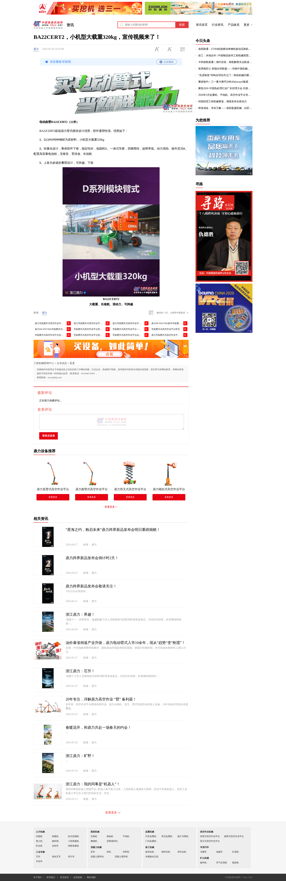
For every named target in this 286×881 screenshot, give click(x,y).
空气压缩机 (221, 862)
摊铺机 (94, 841)
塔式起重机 (166, 836)
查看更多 (53, 497)
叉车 (38, 856)
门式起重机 (150, 841)
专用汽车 (204, 847)
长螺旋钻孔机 (152, 856)
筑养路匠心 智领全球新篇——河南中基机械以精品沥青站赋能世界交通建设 (225, 68)
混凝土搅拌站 (97, 856)
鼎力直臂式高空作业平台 (53, 489)
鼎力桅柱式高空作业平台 (169, 489)
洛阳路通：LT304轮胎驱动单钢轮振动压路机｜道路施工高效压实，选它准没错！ (225, 49)
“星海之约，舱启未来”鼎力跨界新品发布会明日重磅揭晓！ (113, 530)
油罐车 (219, 852)
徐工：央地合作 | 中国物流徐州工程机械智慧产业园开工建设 (225, 55)
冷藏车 (203, 852)
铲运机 (39, 846)
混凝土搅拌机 (121, 856)
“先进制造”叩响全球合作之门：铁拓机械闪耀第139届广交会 (225, 75)
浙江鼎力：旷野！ (80, 756)
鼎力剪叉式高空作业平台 (130, 489)
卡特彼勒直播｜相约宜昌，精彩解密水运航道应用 (225, 62)
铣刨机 (110, 836)
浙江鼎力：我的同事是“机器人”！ (93, 784)
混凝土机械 (96, 847)
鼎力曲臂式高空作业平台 (92, 489)
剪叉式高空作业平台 (210, 841)
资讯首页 (202, 24)
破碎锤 (55, 841)
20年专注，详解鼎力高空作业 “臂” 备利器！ (101, 699)
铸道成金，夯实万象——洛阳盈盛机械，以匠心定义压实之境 (225, 108)
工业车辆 (40, 852)
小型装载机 (73, 841)
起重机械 (149, 831)
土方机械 (40, 831)
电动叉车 (56, 856)
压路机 (94, 836)
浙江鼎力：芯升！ (80, 671)
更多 (247, 24)
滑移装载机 (73, 846)
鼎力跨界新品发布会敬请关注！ (91, 586)
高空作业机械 (206, 831)
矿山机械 (204, 858)
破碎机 (203, 862)
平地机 (126, 836)
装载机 (55, 836)
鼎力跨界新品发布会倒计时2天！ (92, 558)
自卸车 (55, 846)
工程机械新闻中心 (44, 363)
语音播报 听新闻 (110, 62)
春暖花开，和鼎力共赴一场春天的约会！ (98, 727)
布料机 (126, 852)
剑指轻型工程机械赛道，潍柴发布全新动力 (222, 101)
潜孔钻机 (181, 852)
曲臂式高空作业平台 (234, 836)
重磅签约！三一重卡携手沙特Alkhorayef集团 (223, 81)
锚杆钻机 (165, 852)
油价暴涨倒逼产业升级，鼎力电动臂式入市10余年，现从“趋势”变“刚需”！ (125, 643)
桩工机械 (149, 847)
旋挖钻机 (149, 852)
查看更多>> (111, 507)
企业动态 (62, 363)
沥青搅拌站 (112, 841)
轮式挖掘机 (73, 836)
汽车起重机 (150, 836)
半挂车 (39, 861)
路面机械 (95, 831)
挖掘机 (39, 836)
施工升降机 (182, 836)
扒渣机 (235, 852)
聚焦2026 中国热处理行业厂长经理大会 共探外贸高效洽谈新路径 (225, 88)
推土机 (39, 841)
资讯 (70, 25)
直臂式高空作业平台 (210, 836)
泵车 (93, 852)
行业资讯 (217, 24)
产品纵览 (233, 24)
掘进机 (235, 862)
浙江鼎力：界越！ (80, 614)
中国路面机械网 (48, 25)
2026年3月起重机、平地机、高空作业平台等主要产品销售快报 (225, 95)
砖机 (109, 852)
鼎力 (36, 49)
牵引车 (71, 856)
